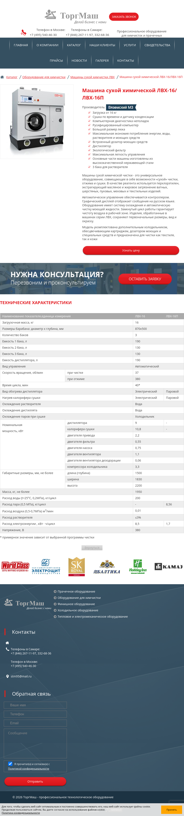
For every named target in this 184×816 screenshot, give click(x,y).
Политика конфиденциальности (21, 812)
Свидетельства (157, 45)
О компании (47, 45)
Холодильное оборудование (78, 610)
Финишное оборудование (76, 604)
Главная (21, 45)
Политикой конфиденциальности (28, 768)
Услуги (130, 45)
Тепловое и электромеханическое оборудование (93, 616)
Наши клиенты (102, 45)
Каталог (74, 45)
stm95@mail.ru (21, 676)
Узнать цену (131, 250)
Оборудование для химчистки (44, 77)
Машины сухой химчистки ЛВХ (92, 77)
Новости (79, 60)
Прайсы (56, 60)
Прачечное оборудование (76, 591)
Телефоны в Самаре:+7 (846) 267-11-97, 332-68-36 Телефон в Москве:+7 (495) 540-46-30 (31, 657)
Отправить (35, 781)
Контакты (125, 60)
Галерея (102, 60)
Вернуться (92, 548)
